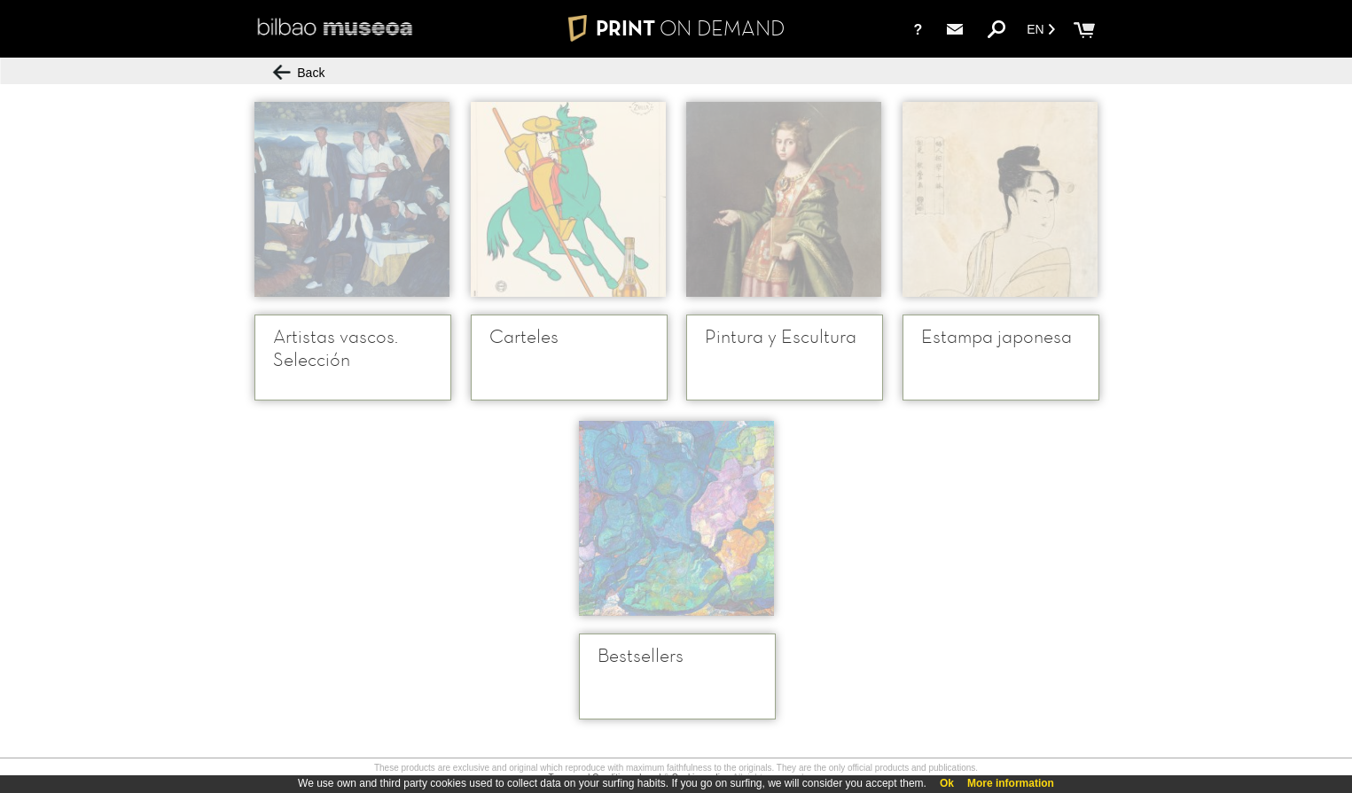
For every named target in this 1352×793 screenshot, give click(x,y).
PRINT (675, 28)
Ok (947, 783)
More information (1010, 783)
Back (299, 73)
